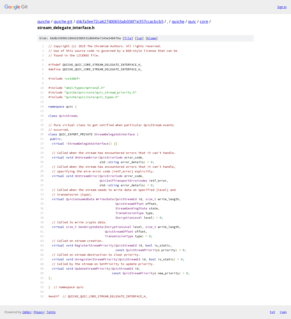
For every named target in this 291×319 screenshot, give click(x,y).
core (204, 21)
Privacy (39, 312)
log (139, 38)
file (127, 38)
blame (151, 38)
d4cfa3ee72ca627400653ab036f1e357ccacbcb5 (119, 21)
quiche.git (63, 21)
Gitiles (26, 312)
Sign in (282, 7)
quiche (43, 21)
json (283, 312)
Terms (51, 312)
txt (272, 312)
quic (192, 21)
